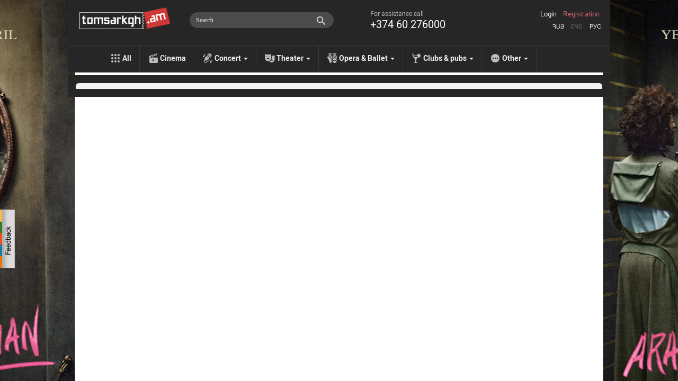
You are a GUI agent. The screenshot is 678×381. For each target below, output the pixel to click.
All (126, 58)
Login (548, 14)
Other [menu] (515, 58)
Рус (595, 26)
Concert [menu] (231, 58)
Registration (581, 14)
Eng (577, 26)
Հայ (558, 26)
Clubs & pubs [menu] (448, 58)
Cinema (173, 58)
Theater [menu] (293, 58)
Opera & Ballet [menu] (367, 58)
